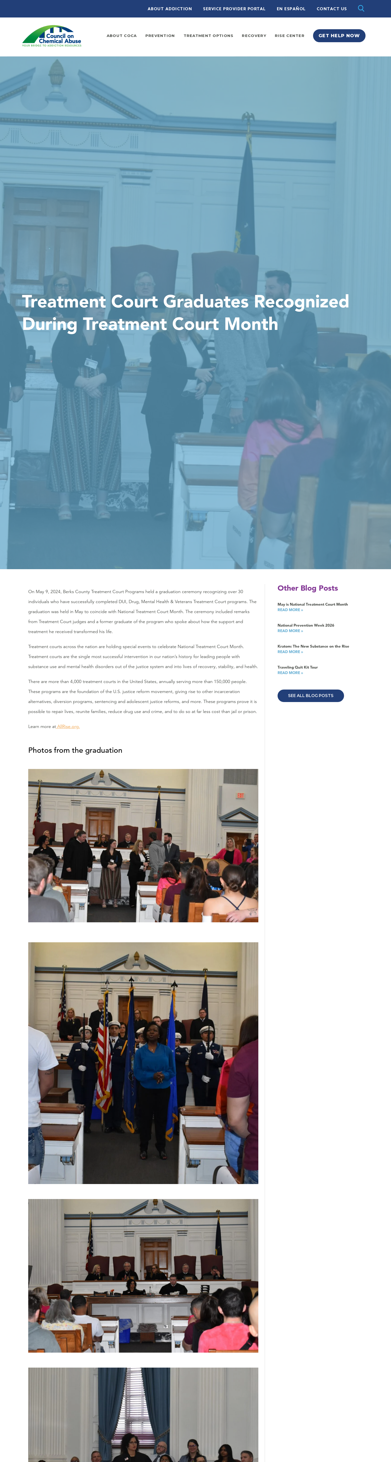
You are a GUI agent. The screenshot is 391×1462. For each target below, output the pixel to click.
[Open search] (361, 8)
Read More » (290, 609)
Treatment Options (209, 35)
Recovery (254, 35)
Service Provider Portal (234, 9)
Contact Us (332, 9)
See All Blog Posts (311, 695)
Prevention (160, 35)
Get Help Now (339, 35)
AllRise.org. (68, 726)
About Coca (122, 35)
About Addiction (170, 9)
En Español (291, 9)
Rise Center (290, 35)
